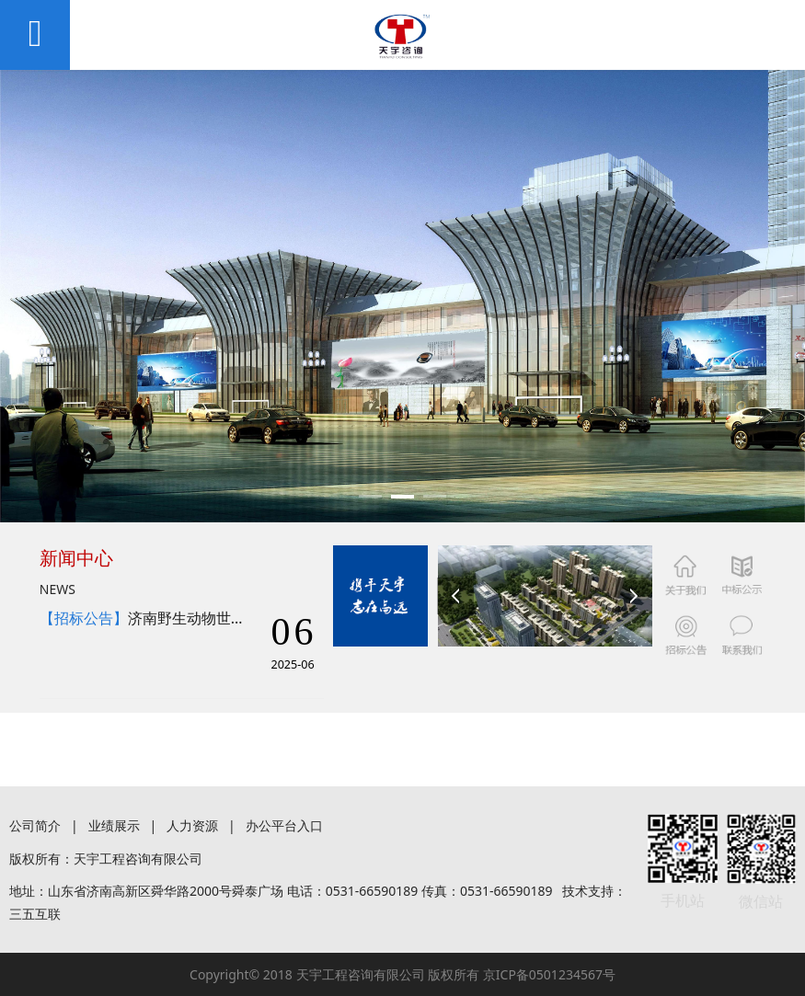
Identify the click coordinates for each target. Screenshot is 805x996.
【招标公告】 (84, 618)
